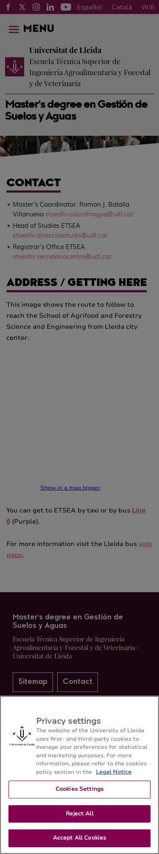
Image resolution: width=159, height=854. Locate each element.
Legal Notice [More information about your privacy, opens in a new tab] (113, 772)
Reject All (79, 814)
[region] (79, 775)
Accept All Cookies (79, 838)
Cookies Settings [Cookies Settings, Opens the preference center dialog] (79, 789)
